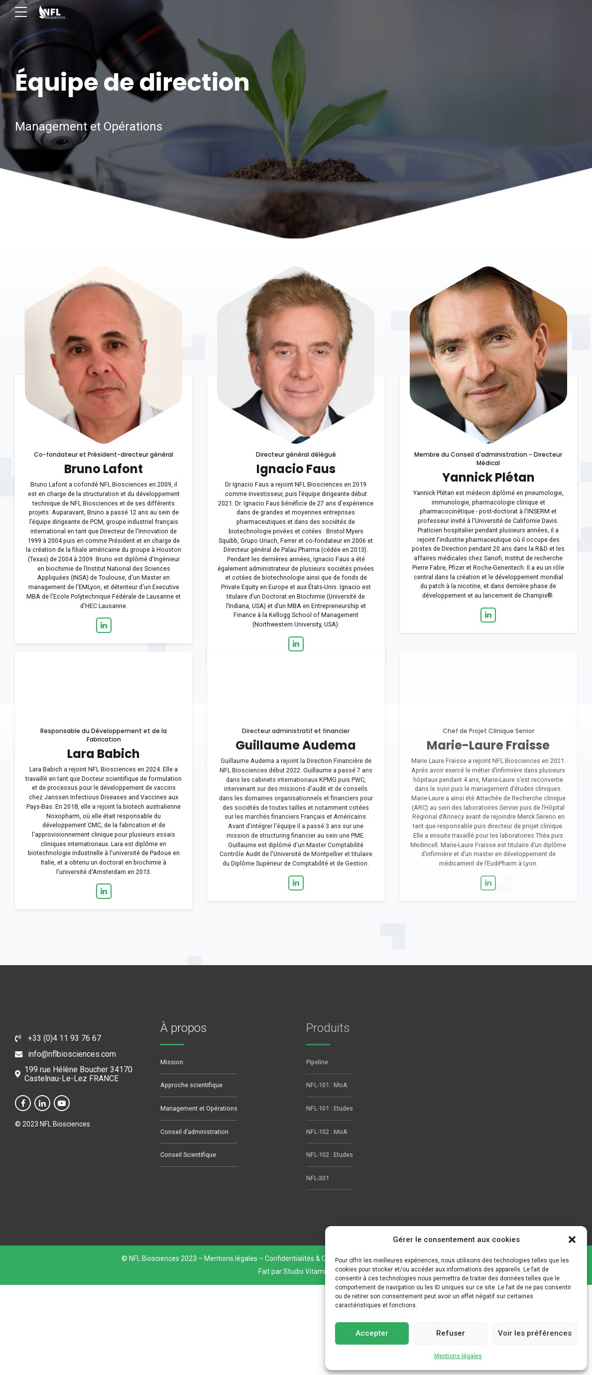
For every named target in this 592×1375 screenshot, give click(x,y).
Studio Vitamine (308, 1272)
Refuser (450, 1333)
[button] (572, 1240)
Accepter (371, 1333)
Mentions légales (458, 1356)
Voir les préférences (535, 1333)
